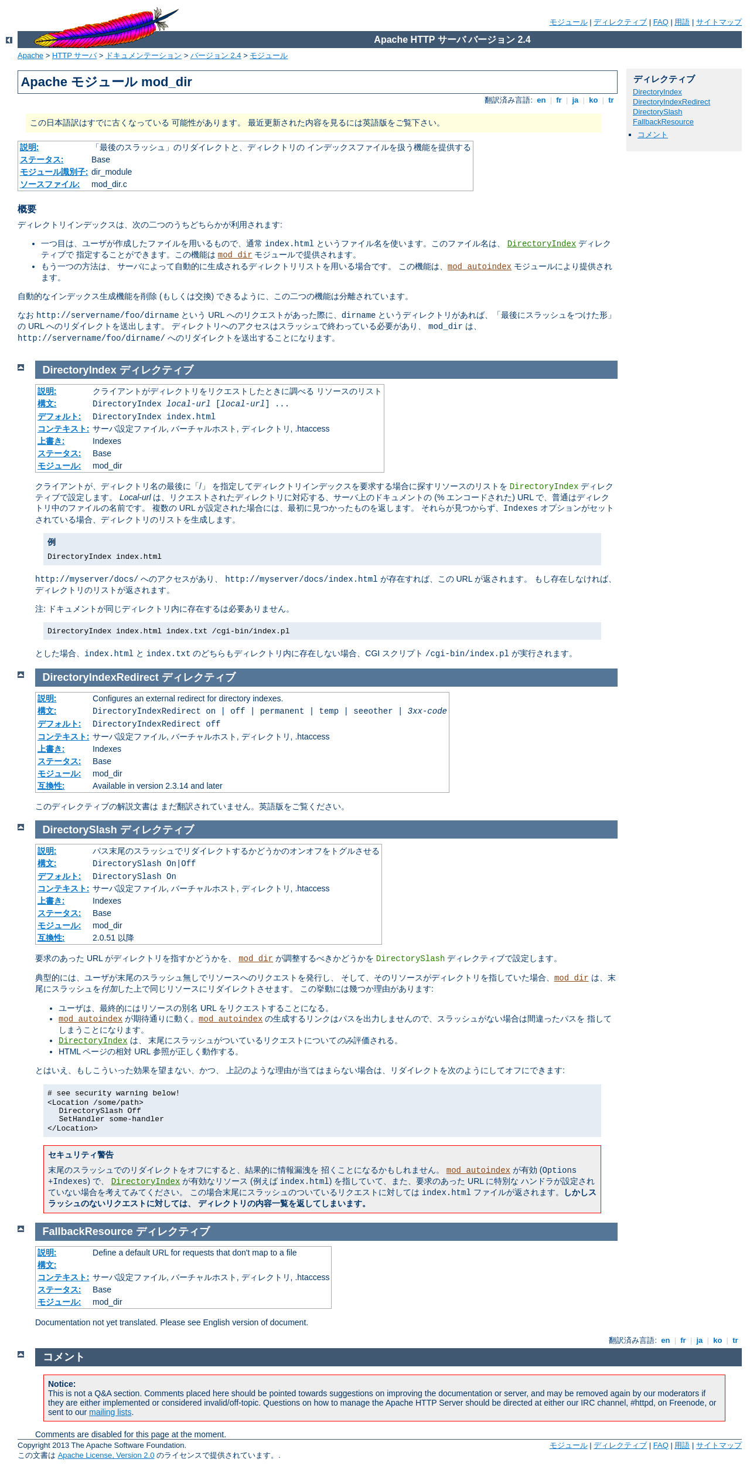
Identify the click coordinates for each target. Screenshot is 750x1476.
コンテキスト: (64, 428)
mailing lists (110, 1412)
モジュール (569, 22)
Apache (30, 55)
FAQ (661, 22)
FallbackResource (663, 121)
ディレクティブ (620, 22)
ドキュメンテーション (143, 55)
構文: (47, 403)
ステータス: (42, 159)
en (541, 100)
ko (593, 100)
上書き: (51, 441)
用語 (682, 22)
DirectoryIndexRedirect (671, 101)
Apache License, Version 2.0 (106, 1455)
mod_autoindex (480, 267)
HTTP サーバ (74, 55)
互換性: (51, 785)
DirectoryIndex (542, 244)
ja (575, 100)
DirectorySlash (658, 111)
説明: (29, 147)
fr (559, 100)
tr (611, 100)
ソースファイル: (50, 184)
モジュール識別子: (54, 172)
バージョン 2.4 (215, 55)
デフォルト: (59, 416)
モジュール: (59, 465)
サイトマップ (719, 22)
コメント (653, 134)
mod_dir (235, 255)
